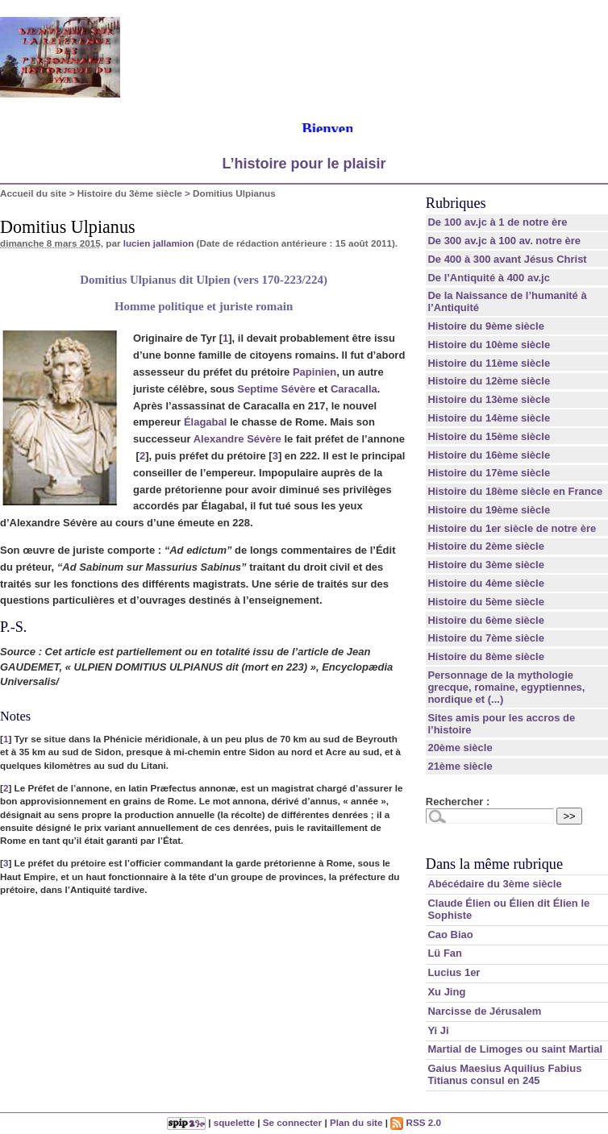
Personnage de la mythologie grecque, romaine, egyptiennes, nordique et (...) (506, 687)
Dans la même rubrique (494, 864)
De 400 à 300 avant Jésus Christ (506, 259)
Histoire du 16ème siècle (488, 455)
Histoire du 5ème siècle (485, 602)
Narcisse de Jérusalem (484, 1011)
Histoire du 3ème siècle (129, 193)
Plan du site (356, 1122)
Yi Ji (437, 1030)
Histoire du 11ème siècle (488, 363)
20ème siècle (459, 747)
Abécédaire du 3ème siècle (494, 884)
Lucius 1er (453, 972)
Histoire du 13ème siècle (488, 399)
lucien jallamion (158, 243)
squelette (234, 1122)
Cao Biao (450, 934)
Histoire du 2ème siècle (485, 546)
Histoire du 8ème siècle (485, 656)
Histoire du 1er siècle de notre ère (511, 528)
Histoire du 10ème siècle (488, 345)
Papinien (314, 372)
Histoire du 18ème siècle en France (514, 491)
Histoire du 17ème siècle (488, 473)
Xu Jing (446, 992)
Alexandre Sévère (237, 439)
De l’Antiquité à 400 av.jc (488, 278)
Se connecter (292, 1122)
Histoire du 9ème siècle (485, 326)
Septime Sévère (276, 389)
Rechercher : (457, 801)
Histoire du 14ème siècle (488, 418)
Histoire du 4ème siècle (485, 583)
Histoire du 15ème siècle (488, 436)
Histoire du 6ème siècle (485, 620)
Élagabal (205, 422)
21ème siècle (459, 766)
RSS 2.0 (415, 1122)
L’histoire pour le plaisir (303, 164)
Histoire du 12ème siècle (488, 381)
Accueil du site (33, 193)
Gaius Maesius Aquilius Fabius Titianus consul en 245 (504, 1074)
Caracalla (354, 389)
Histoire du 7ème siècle (485, 638)
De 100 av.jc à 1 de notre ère (497, 222)
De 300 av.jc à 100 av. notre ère (504, 241)
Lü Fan (444, 953)
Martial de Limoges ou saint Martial (514, 1049)
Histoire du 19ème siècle (488, 510)
